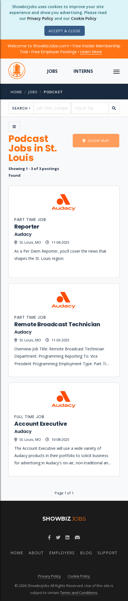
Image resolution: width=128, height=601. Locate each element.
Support (107, 552)
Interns (83, 71)
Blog (86, 552)
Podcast (53, 91)
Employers (62, 552)
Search (20, 108)
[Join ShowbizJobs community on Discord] (77, 537)
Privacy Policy (40, 18)
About (36, 552)
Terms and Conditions (78, 592)
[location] (90, 108)
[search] (114, 108)
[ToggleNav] (116, 71)
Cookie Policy (84, 18)
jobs (33, 91)
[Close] (64, 31)
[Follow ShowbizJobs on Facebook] (49, 537)
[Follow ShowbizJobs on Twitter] (58, 537)
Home (16, 91)
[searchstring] (52, 108)
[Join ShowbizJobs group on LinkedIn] (67, 537)
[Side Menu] (14, 127)
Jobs (52, 71)
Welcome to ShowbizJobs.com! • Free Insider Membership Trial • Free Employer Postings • (64, 49)
